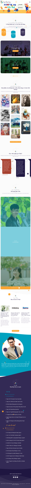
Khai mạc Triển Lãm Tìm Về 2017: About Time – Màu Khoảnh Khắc (15, 314)
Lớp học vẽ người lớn (15, 484)
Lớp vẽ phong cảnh (16, 483)
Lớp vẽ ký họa (28, 483)
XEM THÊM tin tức (15, 330)
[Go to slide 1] (15, 12)
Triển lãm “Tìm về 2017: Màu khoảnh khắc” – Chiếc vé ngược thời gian (25, 314)
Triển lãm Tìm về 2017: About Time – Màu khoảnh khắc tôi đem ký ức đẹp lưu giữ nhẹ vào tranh (5, 315)
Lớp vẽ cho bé (3, 483)
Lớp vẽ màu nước (22, 483)
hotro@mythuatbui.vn (15, 475)
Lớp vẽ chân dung (9, 483)
